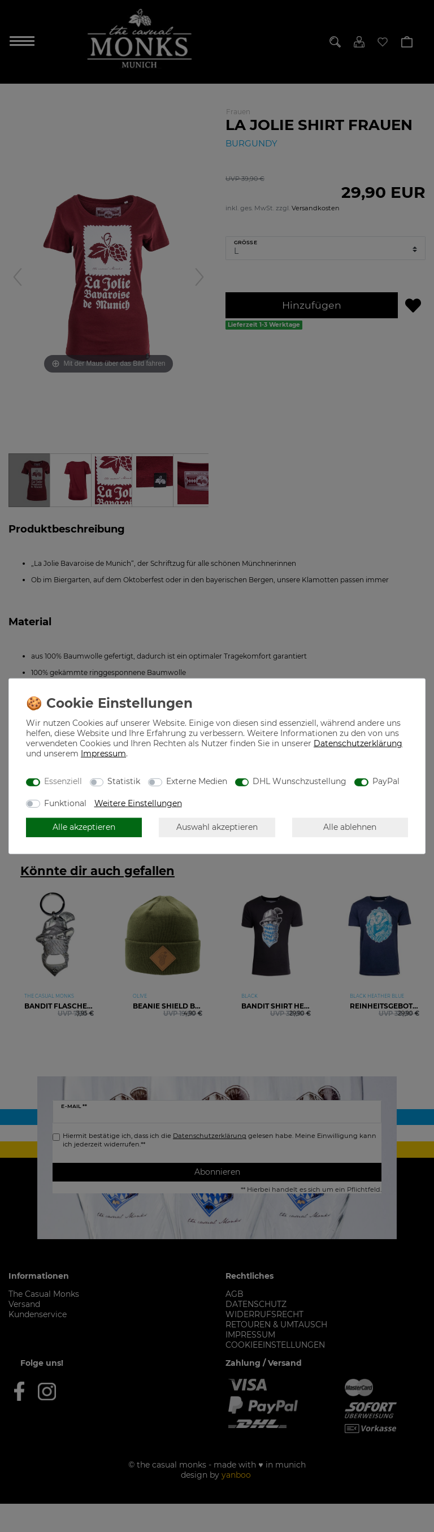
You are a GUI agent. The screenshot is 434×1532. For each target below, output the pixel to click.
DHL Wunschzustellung (299, 781)
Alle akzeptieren (84, 827)
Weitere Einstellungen (138, 803)
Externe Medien (196, 781)
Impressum (103, 753)
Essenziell (63, 781)
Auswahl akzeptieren (217, 827)
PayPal (386, 781)
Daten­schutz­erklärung (358, 743)
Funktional (65, 803)
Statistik (123, 781)
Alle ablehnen (349, 827)
